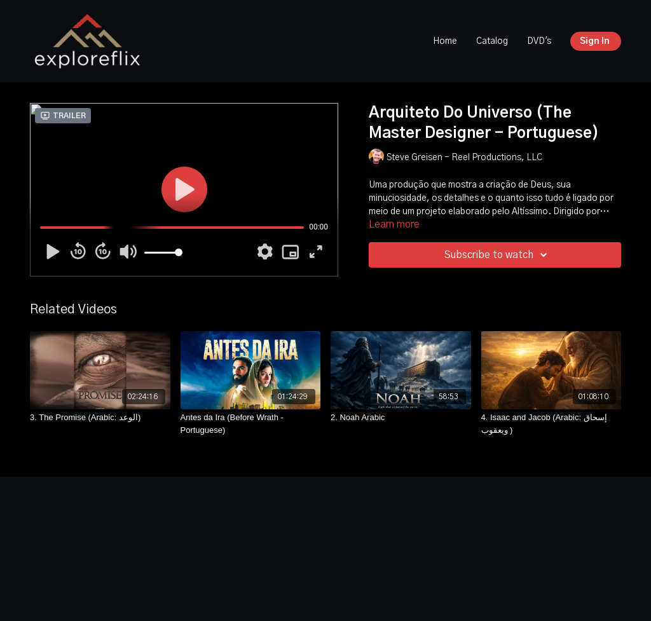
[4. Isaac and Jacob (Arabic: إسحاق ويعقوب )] (551, 423)
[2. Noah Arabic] (401, 417)
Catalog (492, 41)
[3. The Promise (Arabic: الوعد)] (100, 417)
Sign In (595, 41)
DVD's (539, 41)
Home (445, 41)
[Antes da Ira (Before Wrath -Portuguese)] (251, 423)
